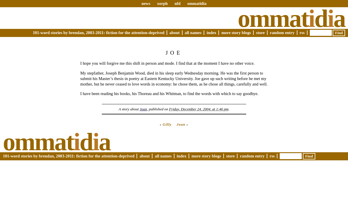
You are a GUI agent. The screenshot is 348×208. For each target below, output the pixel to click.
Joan (143, 109)
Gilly (167, 124)
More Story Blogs (236, 32)
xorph (162, 3)
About (175, 32)
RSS (302, 32)
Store (260, 32)
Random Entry (282, 32)
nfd (177, 3)
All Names (193, 32)
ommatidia (196, 3)
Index (211, 32)
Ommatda (291, 18)
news (145, 3)
